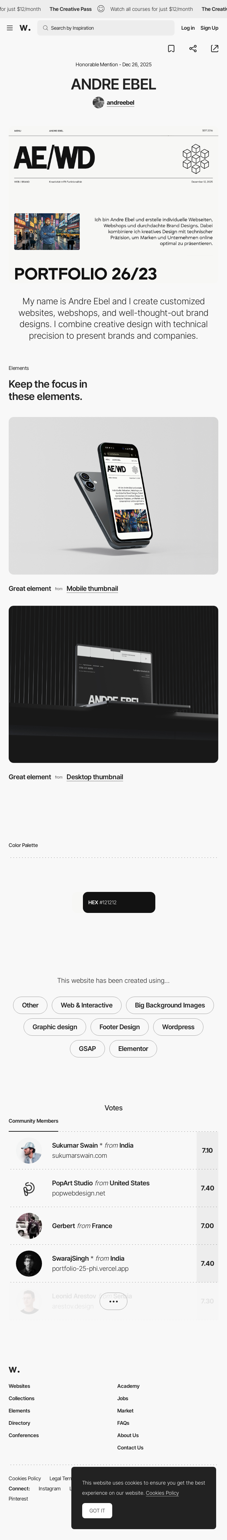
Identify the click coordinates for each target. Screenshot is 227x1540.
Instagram (50, 1488)
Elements (19, 1410)
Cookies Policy (25, 1478)
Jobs (122, 1398)
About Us (128, 1435)
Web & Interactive (87, 1005)
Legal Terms (63, 1478)
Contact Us (130, 1447)
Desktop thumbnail (95, 776)
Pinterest (18, 1498)
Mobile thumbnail (92, 588)
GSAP (87, 1048)
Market (125, 1410)
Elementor (133, 1048)
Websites (19, 1386)
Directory (19, 1423)
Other (30, 1005)
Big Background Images (170, 1005)
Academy (128, 1386)
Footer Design (120, 1027)
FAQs (123, 1423)
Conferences (24, 1435)
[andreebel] (113, 102)
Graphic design (55, 1027)
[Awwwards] (25, 28)
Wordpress (178, 1027)
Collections (21, 1398)
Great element (30, 588)
